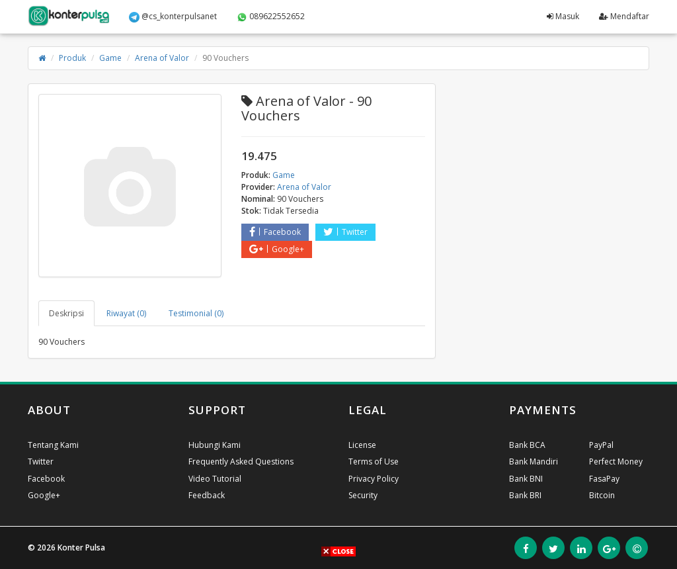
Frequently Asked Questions (241, 461)
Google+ (276, 249)
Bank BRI (525, 495)
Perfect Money (616, 461)
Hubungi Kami (214, 445)
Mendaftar (624, 16)
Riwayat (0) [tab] (126, 313)
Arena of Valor (162, 58)
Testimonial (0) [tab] (196, 313)
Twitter (345, 232)
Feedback (206, 495)
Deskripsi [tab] (66, 313)
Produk (72, 58)
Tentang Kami (53, 445)
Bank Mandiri (533, 461)
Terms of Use (373, 461)
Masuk (563, 16)
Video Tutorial (214, 478)
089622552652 (271, 16)
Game (110, 58)
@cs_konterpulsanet (173, 16)
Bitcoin (602, 495)
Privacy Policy (373, 478)
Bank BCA (527, 445)
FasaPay (604, 478)
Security (363, 495)
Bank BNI (526, 478)
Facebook (275, 232)
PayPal (601, 445)
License (362, 445)
